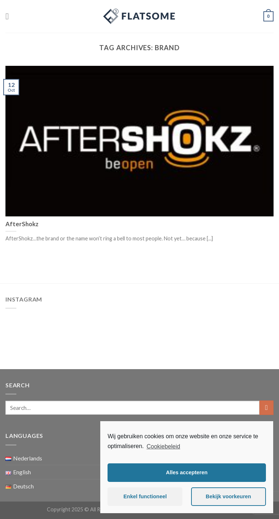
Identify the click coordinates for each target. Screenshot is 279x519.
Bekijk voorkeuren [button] (228, 496)
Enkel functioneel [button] (145, 496)
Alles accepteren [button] (186, 472)
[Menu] (9, 16)
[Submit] (266, 407)
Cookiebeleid (163, 446)
